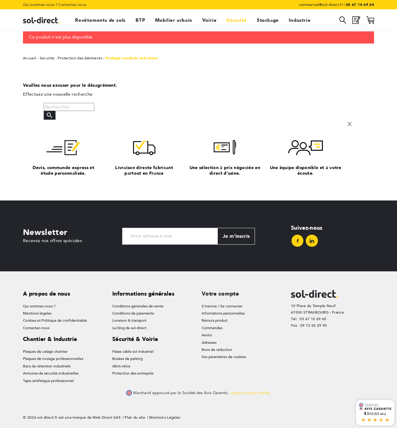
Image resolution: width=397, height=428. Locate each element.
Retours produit (214, 320)
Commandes (212, 328)
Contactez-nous (72, 4)
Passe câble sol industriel (133, 351)
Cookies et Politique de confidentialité (55, 320)
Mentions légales (37, 313)
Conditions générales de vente (137, 306)
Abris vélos (121, 366)
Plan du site (135, 417)
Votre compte (220, 293)
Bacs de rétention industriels (46, 366)
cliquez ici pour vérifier (250, 392)
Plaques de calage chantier (45, 351)
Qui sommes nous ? (40, 4)
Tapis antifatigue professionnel (48, 381)
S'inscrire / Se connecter (222, 306)
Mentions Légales (164, 417)
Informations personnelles (223, 313)
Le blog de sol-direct (129, 328)
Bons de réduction (217, 349)
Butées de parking (127, 359)
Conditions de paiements (133, 313)
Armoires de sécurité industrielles (50, 373)
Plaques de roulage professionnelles (53, 359)
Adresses (209, 342)
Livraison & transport (129, 320)
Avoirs (207, 335)
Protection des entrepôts (133, 373)
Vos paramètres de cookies (224, 357)
